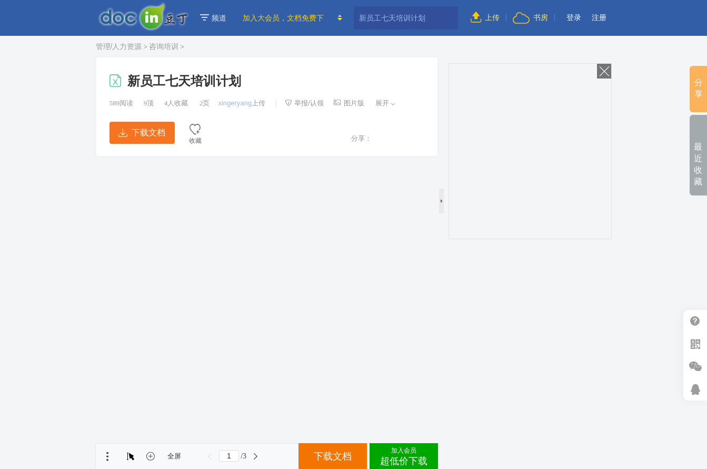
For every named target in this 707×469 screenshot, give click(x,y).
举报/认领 (304, 103)
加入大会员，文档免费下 (283, 18)
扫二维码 (695, 344)
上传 (485, 17)
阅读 (121, 103)
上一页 (210, 456)
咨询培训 (163, 46)
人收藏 (176, 103)
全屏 (174, 456)
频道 (213, 18)
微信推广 (695, 366)
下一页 (255, 456)
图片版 (349, 103)
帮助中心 (695, 321)
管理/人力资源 (119, 46)
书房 (530, 17)
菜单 (107, 456)
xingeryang (235, 103)
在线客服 (695, 389)
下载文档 (141, 132)
